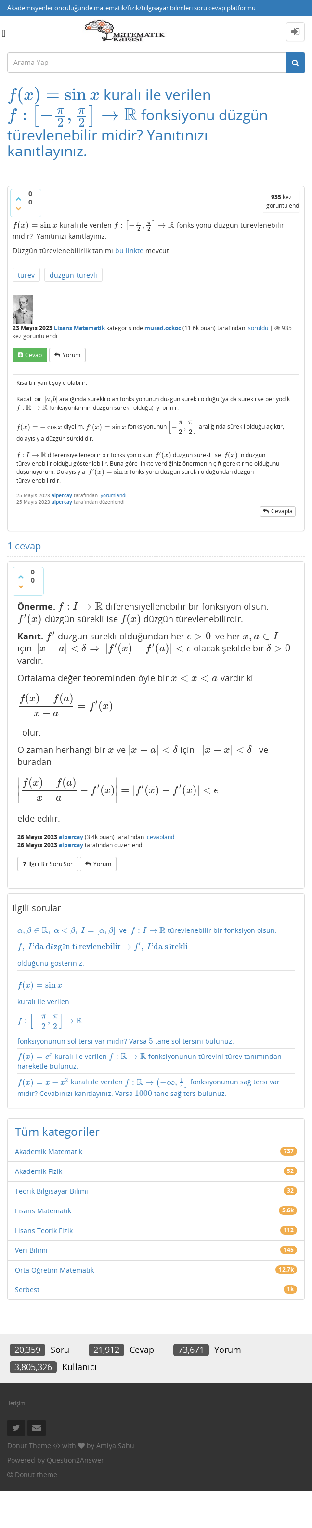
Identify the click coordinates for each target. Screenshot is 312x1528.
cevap (33, 394)
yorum (71, 394)
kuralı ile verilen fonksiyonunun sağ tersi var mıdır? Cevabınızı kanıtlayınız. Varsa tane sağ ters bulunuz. (143, 1118)
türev (26, 314)
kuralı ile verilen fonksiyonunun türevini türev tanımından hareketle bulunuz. (153, 1085)
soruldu (258, 367)
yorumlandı (114, 532)
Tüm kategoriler (57, 1168)
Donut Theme (29, 1482)
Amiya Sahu (115, 1482)
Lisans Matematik (79, 367)
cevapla (282, 549)
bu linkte (129, 289)
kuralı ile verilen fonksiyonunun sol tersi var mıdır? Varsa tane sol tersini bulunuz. (156, 1034)
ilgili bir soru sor (50, 882)
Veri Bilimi (31, 1286)
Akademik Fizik (38, 1207)
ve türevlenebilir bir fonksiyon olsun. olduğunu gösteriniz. (156, 964)
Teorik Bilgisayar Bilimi (51, 1227)
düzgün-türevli (73, 314)
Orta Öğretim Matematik (54, 1306)
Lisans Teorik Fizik (44, 1267)
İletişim (16, 1440)
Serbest (27, 1326)
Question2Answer (75, 1496)
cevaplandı (161, 855)
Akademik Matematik (48, 1188)
